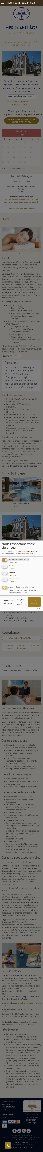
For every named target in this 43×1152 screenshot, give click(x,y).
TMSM (38, 609)
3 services (12, 562)
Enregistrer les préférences (21, 601)
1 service (12, 569)
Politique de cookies (27, 554)
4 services (12, 575)
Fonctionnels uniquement (8, 602)
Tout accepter (34, 602)
